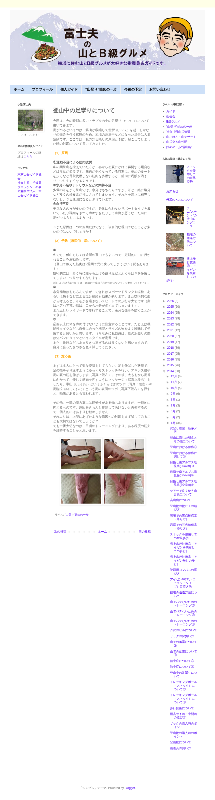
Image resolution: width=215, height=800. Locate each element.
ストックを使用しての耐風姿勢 (191, 174)
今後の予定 (133, 89)
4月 (173, 423)
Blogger (130, 788)
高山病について (180, 500)
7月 (173, 405)
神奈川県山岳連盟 (30, 183)
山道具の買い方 (180, 748)
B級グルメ (173, 121)
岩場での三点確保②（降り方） (183, 517)
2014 (171, 371)
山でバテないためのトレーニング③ (183, 603)
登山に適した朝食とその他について (183, 439)
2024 (171, 312)
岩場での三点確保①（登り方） (183, 526)
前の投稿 (145, 531)
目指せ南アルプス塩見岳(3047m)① (183, 483)
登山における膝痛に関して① (183, 454)
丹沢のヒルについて (179, 199)
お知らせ (172, 191)
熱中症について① (182, 666)
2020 (171, 336)
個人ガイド (69, 89)
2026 (171, 301)
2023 (171, 318)
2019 (171, 342)
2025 (171, 306)
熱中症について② (182, 661)
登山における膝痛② (183, 447)
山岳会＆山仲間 (176, 142)
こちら (28, 156)
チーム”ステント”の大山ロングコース (192, 217)
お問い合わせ (159, 89)
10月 (174, 388)
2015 (171, 365)
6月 (173, 411)
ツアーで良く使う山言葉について (183, 492)
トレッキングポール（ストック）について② (183, 685)
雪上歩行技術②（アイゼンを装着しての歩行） (183, 547)
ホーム (19, 89)
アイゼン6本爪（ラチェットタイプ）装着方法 (183, 583)
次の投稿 (60, 531)
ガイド (170, 111)
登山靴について (180, 742)
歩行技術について (182, 708)
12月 (174, 376)
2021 (171, 330)
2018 (171, 347)
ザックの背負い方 (182, 636)
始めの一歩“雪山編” (179, 147)
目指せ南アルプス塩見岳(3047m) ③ (183, 464)
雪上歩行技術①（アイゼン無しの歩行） (183, 560)
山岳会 (170, 116)
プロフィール (42, 89)
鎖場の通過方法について (191, 240)
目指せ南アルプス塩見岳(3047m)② (183, 473)
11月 (174, 382)
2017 (171, 353)
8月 (173, 400)
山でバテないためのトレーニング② (183, 613)
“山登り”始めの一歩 (101, 89)
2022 (171, 324)
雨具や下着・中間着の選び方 (183, 715)
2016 (171, 359)
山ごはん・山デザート (181, 137)
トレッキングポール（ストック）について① (183, 698)
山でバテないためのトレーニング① (183, 622)
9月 (173, 393)
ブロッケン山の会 (30, 187)
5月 (173, 417)
